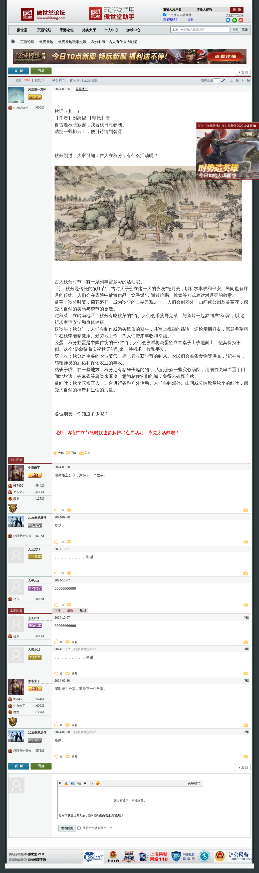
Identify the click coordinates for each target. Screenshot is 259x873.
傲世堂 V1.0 (36, 854)
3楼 (246, 680)
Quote (85, 783)
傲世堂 (22, 30)
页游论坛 (44, 30)
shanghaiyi (20, 107)
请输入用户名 (172, 9)
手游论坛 (67, 30)
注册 (190, 19)
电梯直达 (207, 80)
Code (91, 783)
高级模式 (194, 783)
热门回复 (16, 460)
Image (72, 783)
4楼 (246, 649)
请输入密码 (204, 9)
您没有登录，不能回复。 (130, 800)
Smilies (97, 783)
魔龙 (16, 498)
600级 (40, 107)
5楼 (246, 617)
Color (66, 783)
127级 (40, 498)
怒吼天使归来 (22, 536)
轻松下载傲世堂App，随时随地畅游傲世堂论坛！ (91, 815)
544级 (40, 485)
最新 (70, 610)
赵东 (16, 599)
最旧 (83, 610)
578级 (40, 536)
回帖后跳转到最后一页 (95, 828)
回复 (74, 453)
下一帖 (245, 80)
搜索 (235, 30)
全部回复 (16, 610)
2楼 (246, 732)
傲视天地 (46, 42)
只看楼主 (82, 89)
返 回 (244, 72)
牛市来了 (19, 492)
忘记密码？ (170, 19)
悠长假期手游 (37, 859)
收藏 (61, 453)
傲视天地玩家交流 (72, 42)
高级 (245, 29)
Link (78, 783)
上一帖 (234, 80)
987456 (18, 485)
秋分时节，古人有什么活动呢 (114, 42)
